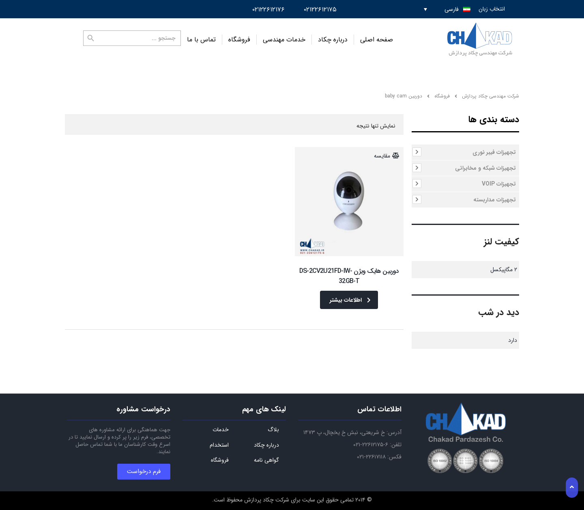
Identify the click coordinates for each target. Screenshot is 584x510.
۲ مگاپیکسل (503, 269)
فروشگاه (239, 40)
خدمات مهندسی (284, 40)
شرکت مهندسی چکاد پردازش (490, 96)
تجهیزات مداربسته (494, 199)
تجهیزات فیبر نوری (494, 152)
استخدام (219, 445)
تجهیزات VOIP (499, 183)
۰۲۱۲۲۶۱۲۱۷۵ (320, 9)
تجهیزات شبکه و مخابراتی (485, 168)
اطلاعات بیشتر (350, 300)
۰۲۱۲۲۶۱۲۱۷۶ (268, 9)
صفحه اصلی (376, 40)
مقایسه (382, 155)
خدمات (221, 430)
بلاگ (273, 430)
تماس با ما (201, 40)
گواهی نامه (266, 460)
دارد (512, 340)
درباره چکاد (333, 40)
